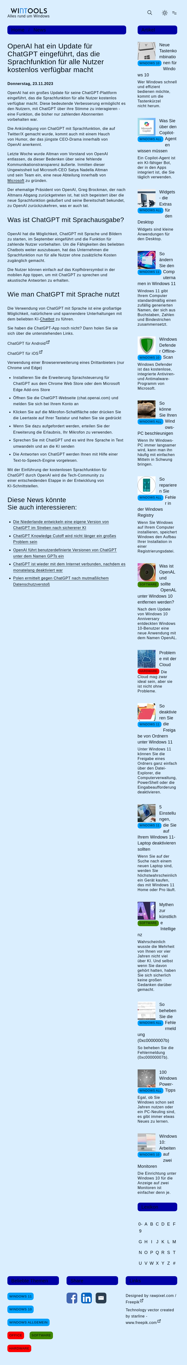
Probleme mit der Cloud (168, 658)
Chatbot (47, 319)
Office (15, 1335)
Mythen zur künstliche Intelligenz (157, 919)
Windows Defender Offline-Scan (168, 348)
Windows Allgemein (28, 1322)
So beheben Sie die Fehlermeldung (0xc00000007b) (157, 1022)
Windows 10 (20, 1309)
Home (18, 29)
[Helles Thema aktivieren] (165, 13)
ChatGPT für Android (26, 343)
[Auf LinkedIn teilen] (86, 1299)
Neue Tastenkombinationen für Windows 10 (157, 59)
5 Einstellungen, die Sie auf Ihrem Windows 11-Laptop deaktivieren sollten (157, 828)
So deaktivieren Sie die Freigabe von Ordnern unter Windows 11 (157, 724)
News (39, 29)
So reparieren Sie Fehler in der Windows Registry (157, 497)
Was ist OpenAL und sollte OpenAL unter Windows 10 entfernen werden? (157, 584)
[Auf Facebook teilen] (72, 1299)
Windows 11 (20, 1296)
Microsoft (15, 181)
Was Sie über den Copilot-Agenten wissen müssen (157, 135)
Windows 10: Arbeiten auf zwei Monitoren (157, 1151)
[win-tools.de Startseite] (28, 13)
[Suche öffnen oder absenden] (149, 13)
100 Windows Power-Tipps (168, 1081)
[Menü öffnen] (174, 13)
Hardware (19, 1348)
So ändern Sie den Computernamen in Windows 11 (157, 268)
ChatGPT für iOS (22, 353)
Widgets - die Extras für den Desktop (156, 207)
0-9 (140, 1227)
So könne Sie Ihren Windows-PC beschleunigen (157, 418)
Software (41, 1335)
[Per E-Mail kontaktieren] (101, 1299)
